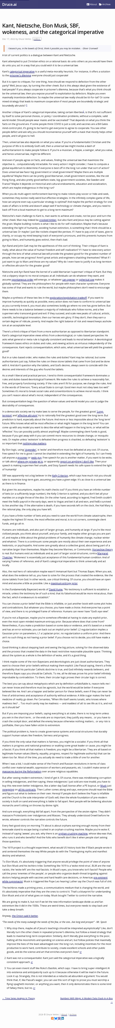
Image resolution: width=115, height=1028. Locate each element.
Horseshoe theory (102, 549)
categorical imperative (22, 71)
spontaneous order (22, 279)
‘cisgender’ (30, 449)
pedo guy (36, 457)
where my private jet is (30, 461)
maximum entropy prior (64, 583)
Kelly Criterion (60, 475)
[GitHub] (59, 1018)
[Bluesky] (56, 1018)
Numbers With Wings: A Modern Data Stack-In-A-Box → (86, 1000)
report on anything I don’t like (77, 461)
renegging (8, 789)
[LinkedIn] (62, 1018)
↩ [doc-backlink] (81, 952)
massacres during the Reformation (21, 771)
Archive (105, 4)
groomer (22, 457)
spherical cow (86, 279)
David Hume (56, 589)
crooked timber (47, 220)
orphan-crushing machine (73, 833)
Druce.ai (9, 4)
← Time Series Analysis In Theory (18, 998)
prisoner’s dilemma (20, 75)
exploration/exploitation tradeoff (68, 297)
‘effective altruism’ (27, 415)
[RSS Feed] (52, 1018)
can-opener (68, 279)
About (92, 4)
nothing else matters (34, 443)
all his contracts (27, 789)
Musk (103, 785)
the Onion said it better (25, 915)
